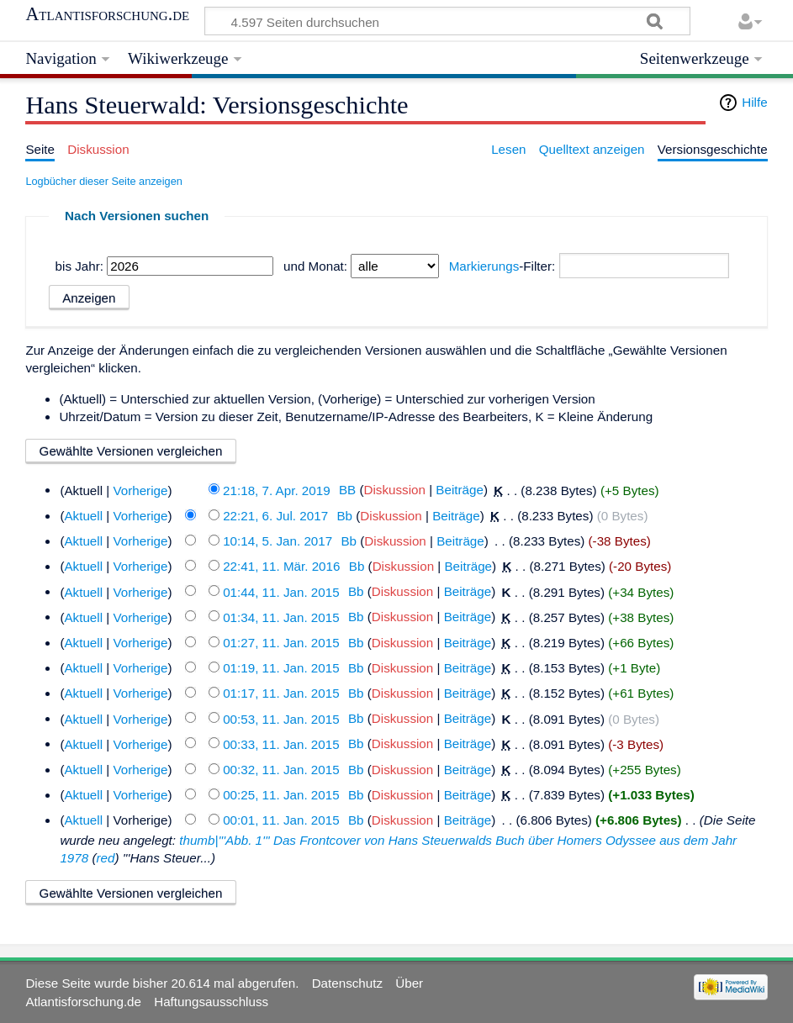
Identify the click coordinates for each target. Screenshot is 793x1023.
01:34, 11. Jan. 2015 (281, 616)
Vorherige (140, 489)
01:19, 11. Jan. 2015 (281, 668)
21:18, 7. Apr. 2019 (276, 489)
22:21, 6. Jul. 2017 (275, 516)
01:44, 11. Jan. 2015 (281, 591)
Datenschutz (347, 983)
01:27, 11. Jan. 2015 (281, 642)
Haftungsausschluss (211, 1001)
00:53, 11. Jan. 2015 (281, 718)
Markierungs (484, 266)
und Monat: (315, 266)
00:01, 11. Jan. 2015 (281, 820)
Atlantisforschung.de (107, 14)
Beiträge (460, 489)
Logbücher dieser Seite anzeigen (103, 181)
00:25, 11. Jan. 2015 (281, 795)
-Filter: (502, 266)
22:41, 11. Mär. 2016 (281, 566)
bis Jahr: (79, 266)
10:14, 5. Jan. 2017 (277, 541)
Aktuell (83, 516)
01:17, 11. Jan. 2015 (281, 693)
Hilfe (754, 102)
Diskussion (395, 489)
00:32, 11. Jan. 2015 (281, 769)
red (105, 858)
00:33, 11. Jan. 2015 (281, 743)
